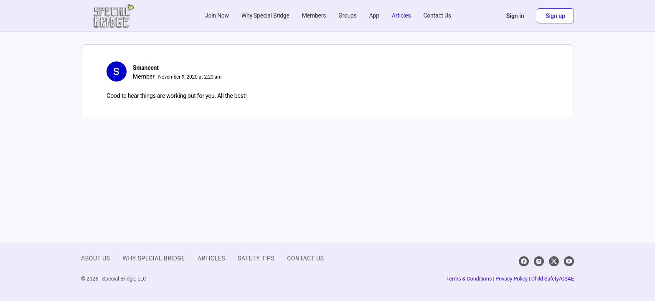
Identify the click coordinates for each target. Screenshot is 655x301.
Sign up (555, 16)
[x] (554, 261)
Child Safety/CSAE (552, 278)
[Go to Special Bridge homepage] (113, 15)
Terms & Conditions (469, 278)
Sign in (515, 16)
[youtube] (569, 261)
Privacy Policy (511, 278)
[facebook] (524, 261)
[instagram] (539, 261)
